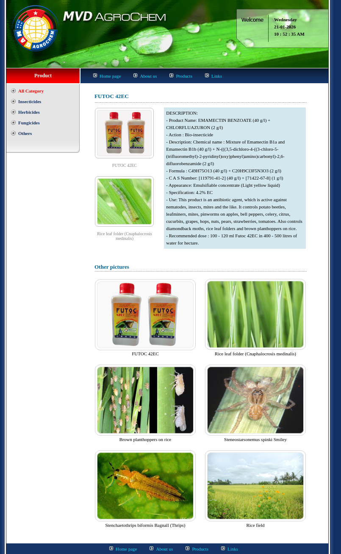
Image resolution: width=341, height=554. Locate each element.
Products (184, 76)
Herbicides (29, 112)
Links (216, 76)
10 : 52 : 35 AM (289, 34)
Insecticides (29, 101)
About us (148, 76)
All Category (31, 90)
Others (25, 133)
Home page (110, 76)
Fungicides (29, 122)
